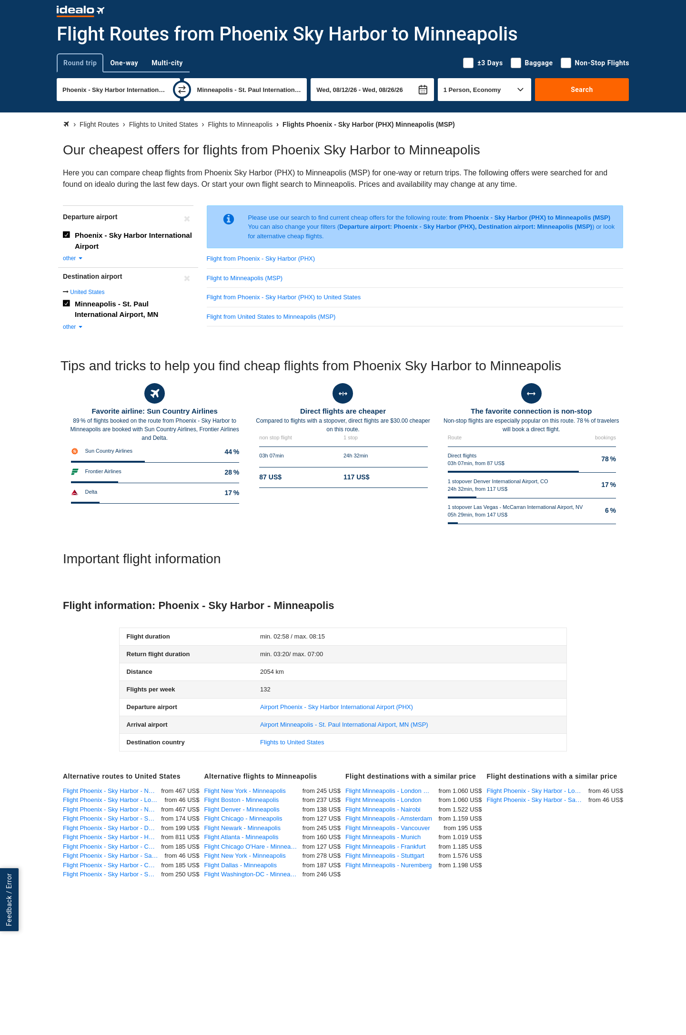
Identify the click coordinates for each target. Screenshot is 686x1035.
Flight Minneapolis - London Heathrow (391, 790)
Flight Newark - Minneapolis (242, 828)
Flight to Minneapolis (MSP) (245, 278)
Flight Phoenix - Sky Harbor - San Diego (114, 855)
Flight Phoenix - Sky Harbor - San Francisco (112, 818)
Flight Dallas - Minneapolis (240, 865)
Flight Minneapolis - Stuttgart (384, 855)
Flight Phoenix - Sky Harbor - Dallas (112, 828)
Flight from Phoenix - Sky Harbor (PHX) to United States (284, 297)
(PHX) (336, 706)
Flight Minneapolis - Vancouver (387, 828)
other (73, 258)
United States (87, 292)
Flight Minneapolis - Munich (383, 837)
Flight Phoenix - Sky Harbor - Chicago (112, 846)
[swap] (182, 90)
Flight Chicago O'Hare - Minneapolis (253, 846)
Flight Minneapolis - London (383, 799)
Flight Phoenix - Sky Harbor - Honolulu (112, 837)
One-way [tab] (124, 63)
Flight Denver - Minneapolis (242, 809)
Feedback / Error (9, 899)
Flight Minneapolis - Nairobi (383, 809)
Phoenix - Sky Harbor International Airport (133, 240)
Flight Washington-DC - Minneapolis (253, 874)
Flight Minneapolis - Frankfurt (385, 846)
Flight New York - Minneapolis (245, 790)
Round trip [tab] (80, 63)
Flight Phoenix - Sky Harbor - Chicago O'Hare (112, 865)
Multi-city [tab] (167, 63)
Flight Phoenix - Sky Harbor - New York (112, 790)
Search (582, 89)
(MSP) (344, 724)
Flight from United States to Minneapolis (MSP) (271, 316)
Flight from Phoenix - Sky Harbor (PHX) (261, 258)
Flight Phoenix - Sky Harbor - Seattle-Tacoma (112, 874)
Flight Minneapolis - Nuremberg (388, 865)
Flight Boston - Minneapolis (241, 799)
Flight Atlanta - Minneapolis (241, 837)
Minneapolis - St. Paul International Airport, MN (116, 309)
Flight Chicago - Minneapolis (243, 818)
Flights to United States (292, 742)
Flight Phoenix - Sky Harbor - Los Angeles (114, 799)
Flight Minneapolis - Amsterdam (388, 818)
